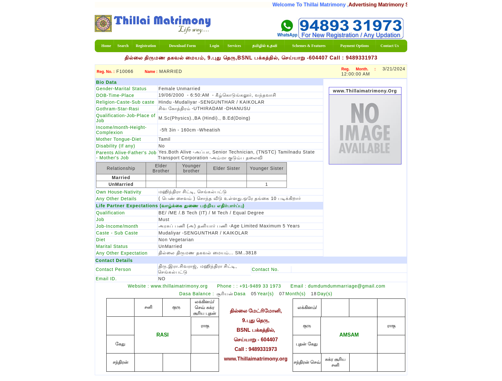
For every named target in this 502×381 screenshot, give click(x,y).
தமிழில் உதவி (264, 46)
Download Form (182, 46)
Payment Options (354, 46)
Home (106, 46)
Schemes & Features (309, 46)
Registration (146, 46)
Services (234, 46)
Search (123, 46)
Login (214, 46)
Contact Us (390, 46)
